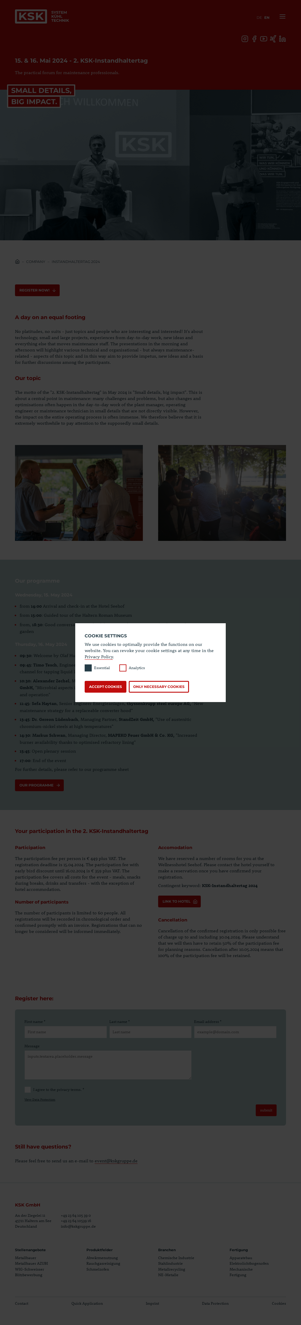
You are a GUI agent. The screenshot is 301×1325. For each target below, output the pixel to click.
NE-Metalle (168, 1274)
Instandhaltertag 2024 (76, 261)
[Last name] (150, 1032)
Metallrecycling (171, 1269)
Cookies (279, 1303)
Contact (21, 1303)
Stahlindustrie (170, 1263)
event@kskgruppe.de (116, 1161)
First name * (34, 1021)
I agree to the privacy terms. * (54, 1089)
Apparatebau (241, 1257)
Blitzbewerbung (28, 1274)
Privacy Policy (99, 656)
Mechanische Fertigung (241, 1272)
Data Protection (215, 1303)
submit (266, 1110)
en (267, 17)
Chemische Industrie (176, 1257)
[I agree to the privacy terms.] (27, 1089)
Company (35, 261)
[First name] (65, 1032)
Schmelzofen (97, 1269)
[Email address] (235, 1032)
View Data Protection (39, 1099)
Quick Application (87, 1303)
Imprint (152, 1303)
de (259, 17)
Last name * (119, 1021)
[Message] (108, 1065)
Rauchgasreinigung (103, 1263)
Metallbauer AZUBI (31, 1263)
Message (32, 1046)
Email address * (207, 1021)
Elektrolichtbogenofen (249, 1263)
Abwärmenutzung (102, 1257)
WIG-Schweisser (29, 1269)
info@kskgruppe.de (78, 1226)
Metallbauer (25, 1257)
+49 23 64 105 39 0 (76, 1215)
